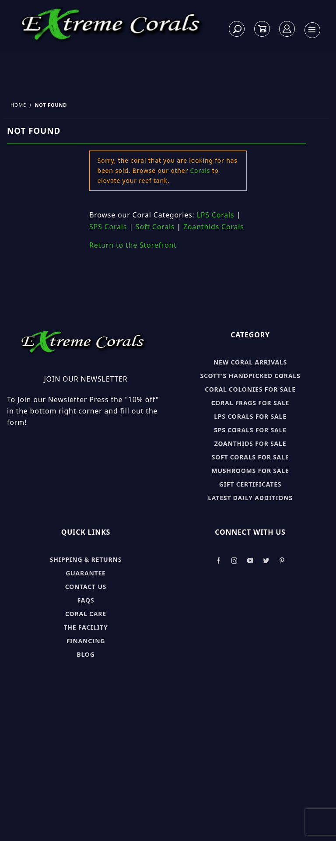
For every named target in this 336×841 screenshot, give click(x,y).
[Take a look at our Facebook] (218, 561)
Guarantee (85, 573)
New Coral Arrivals (250, 362)
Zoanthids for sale (250, 443)
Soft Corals (155, 226)
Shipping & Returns (86, 559)
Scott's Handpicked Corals (250, 375)
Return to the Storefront (133, 245)
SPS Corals (108, 226)
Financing (85, 641)
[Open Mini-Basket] (262, 29)
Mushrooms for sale (250, 470)
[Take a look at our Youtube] (250, 561)
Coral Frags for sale (250, 403)
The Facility (85, 627)
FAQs (85, 600)
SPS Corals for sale (250, 430)
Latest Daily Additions (250, 498)
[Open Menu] (312, 30)
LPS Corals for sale (250, 416)
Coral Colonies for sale (250, 389)
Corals (200, 170)
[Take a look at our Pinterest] (282, 561)
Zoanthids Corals (213, 226)
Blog (85, 654)
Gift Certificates (250, 484)
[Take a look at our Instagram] (234, 561)
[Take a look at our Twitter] (266, 561)
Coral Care (85, 614)
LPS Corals (215, 215)
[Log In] (287, 29)
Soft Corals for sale (250, 457)
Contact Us (86, 586)
